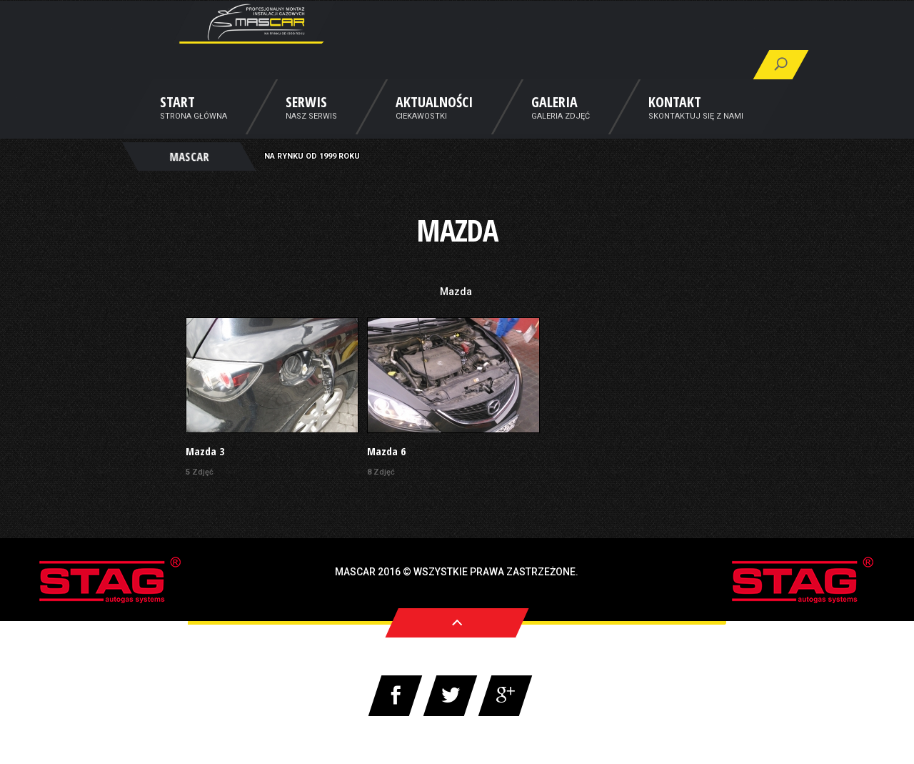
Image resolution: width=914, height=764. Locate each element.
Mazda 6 (386, 451)
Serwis (306, 123)
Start (177, 123)
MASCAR (189, 176)
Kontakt (674, 123)
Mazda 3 (205, 451)
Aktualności (434, 123)
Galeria (554, 123)
